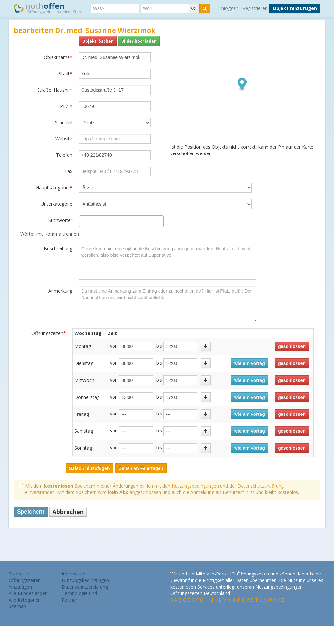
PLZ (66, 106)
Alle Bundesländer (28, 593)
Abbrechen (68, 512)
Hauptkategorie (54, 187)
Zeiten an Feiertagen (141, 468)
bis (159, 346)
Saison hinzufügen (89, 468)
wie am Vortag (249, 363)
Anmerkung (60, 291)
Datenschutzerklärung (260, 486)
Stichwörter (60, 220)
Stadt (65, 73)
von (114, 346)
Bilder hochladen (139, 41)
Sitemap (17, 606)
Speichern (31, 511)
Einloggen (228, 8)
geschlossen (292, 346)
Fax (68, 171)
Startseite (19, 574)
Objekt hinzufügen (295, 8)
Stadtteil (63, 122)
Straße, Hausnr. (54, 90)
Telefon (64, 155)
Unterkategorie (56, 204)
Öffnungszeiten (48, 333)
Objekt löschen (98, 41)
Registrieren (254, 8)
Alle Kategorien (25, 600)
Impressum (73, 574)
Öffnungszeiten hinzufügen (25, 583)
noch (48, 7)
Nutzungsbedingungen (195, 486)
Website (63, 139)
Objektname (58, 57)
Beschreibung (58, 248)
